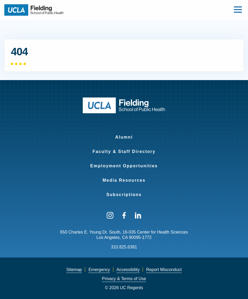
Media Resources (124, 180)
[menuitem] (124, 134)
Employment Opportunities (124, 166)
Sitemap (74, 269)
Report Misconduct (163, 269)
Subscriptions (124, 194)
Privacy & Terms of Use (124, 278)
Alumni (124, 137)
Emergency (99, 269)
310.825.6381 (124, 247)
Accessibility (128, 269)
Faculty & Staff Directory (124, 151)
